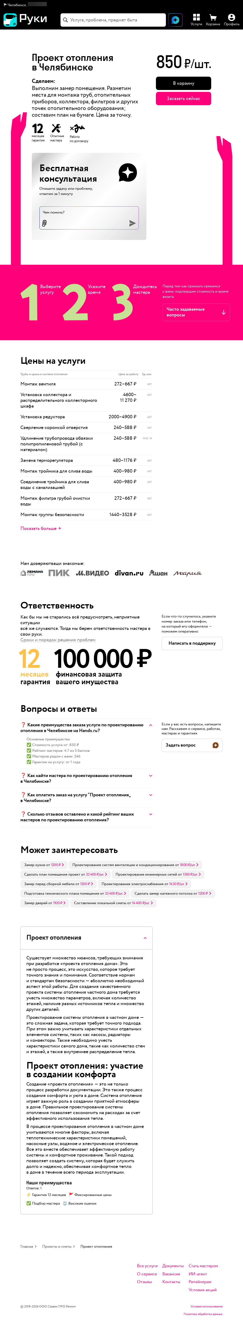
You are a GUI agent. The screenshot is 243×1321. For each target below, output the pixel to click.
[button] (25, 5)
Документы (173, 1266)
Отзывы (144, 1282)
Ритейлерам (200, 1282)
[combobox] (113, 20)
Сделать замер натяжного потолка (163, 893)
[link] (44, 865)
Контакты (171, 1282)
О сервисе (147, 1274)
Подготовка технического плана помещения (61, 893)
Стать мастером (203, 1266)
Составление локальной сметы (100, 903)
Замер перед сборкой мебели (49, 884)
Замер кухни (34, 865)
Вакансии (171, 1274)
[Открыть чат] (175, 20)
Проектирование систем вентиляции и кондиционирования (123, 865)
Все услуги (147, 1266)
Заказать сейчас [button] (183, 98)
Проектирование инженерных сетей (146, 874)
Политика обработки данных (203, 1314)
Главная (26, 1246)
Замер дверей (35, 903)
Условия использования (207, 1307)
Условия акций (203, 1290)
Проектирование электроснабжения (133, 884)
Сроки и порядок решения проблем (58, 640)
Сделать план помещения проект (52, 874)
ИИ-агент (198, 1274)
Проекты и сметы (56, 1246)
